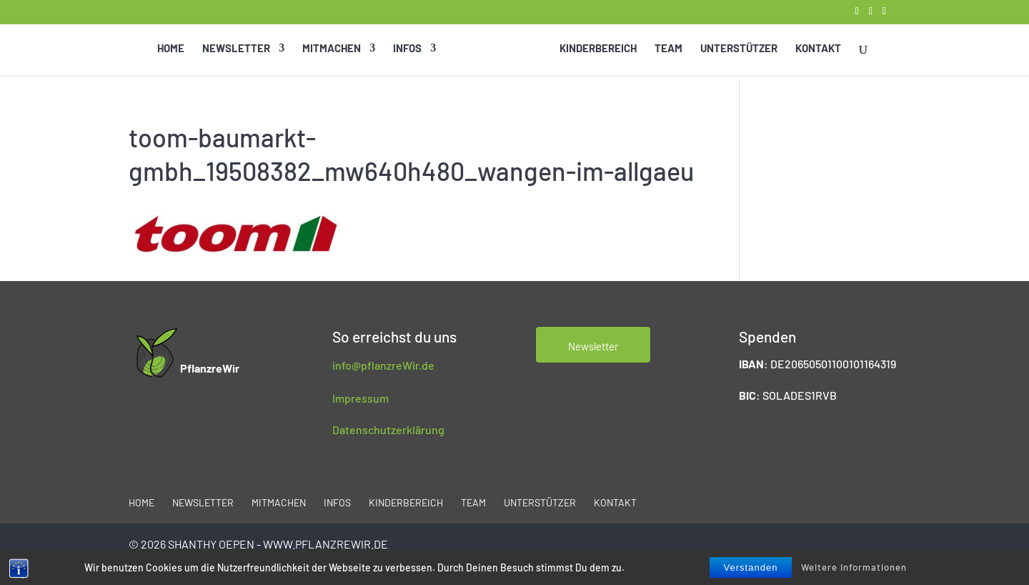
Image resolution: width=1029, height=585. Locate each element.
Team (668, 50)
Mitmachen (332, 50)
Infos (408, 50)
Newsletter (237, 50)
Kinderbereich (597, 50)
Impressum (360, 398)
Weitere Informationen (854, 567)
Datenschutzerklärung (388, 429)
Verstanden (751, 567)
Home (171, 50)
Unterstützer (738, 50)
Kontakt (817, 50)
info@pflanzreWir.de (383, 365)
